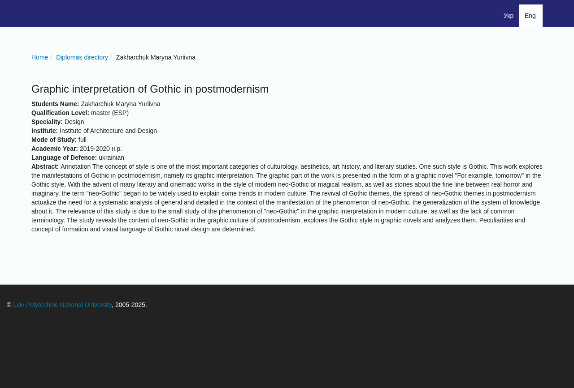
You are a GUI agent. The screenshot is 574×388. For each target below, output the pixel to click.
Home (39, 57)
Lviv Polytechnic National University (62, 304)
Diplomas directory (82, 57)
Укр (508, 15)
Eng (530, 15)
